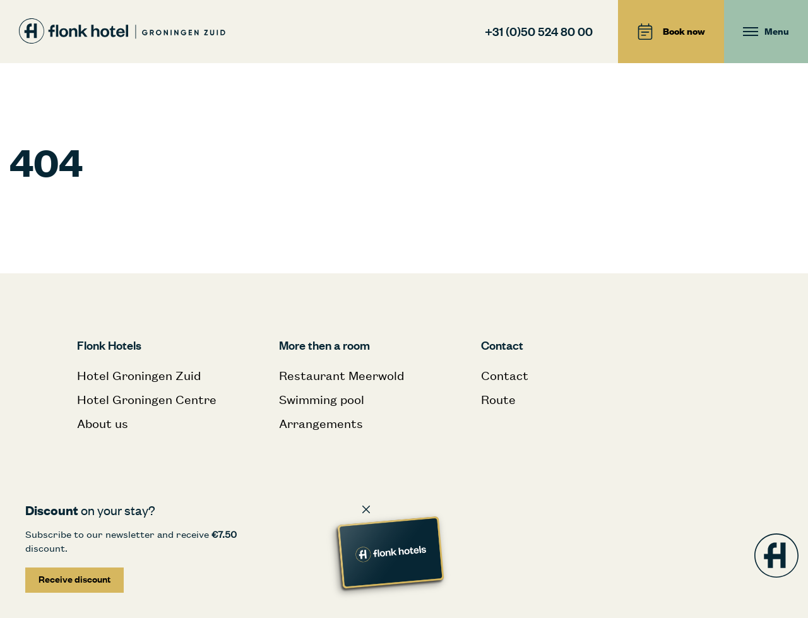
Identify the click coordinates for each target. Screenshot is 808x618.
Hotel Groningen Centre (147, 399)
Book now (671, 31)
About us (102, 423)
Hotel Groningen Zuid (139, 375)
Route (498, 399)
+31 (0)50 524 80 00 (539, 31)
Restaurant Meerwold (341, 375)
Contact (504, 375)
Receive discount (74, 579)
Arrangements (321, 423)
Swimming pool (321, 399)
